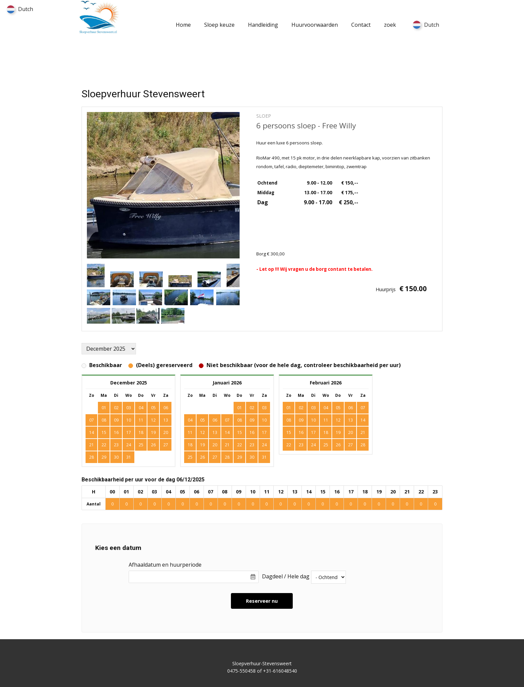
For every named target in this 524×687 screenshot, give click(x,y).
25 (141, 445)
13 (165, 420)
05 (202, 420)
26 (153, 445)
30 (116, 457)
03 (264, 408)
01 (239, 408)
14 (91, 432)
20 (165, 432)
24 (128, 445)
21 (91, 445)
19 (153, 432)
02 (252, 408)
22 (104, 445)
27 (165, 445)
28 (91, 457)
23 (116, 445)
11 (141, 420)
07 (91, 420)
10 (128, 420)
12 (153, 420)
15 (104, 432)
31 (128, 457)
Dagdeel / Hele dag (285, 576)
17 (128, 432)
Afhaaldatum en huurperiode (165, 564)
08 (104, 420)
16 (116, 432)
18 (141, 432)
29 (104, 457)
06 (165, 408)
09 (116, 420)
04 (190, 420)
